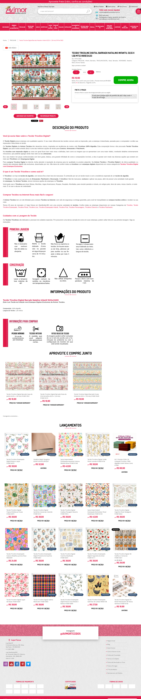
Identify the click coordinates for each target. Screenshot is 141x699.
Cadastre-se (134, 6)
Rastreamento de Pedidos (114, 673)
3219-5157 (104, 15)
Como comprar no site (113, 651)
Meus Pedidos (100, 6)
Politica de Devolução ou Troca (116, 662)
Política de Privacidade (113, 655)
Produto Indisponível (20, 376)
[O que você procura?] (88, 11)
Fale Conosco (123, 6)
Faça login (51, 6)
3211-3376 (10, 658)
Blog (108, 644)
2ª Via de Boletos (112, 669)
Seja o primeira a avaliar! (79, 65)
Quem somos (111, 6)
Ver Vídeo (10, 48)
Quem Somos (111, 648)
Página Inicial (111, 641)
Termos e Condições (113, 659)
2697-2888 (10, 649)
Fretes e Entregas (112, 666)
